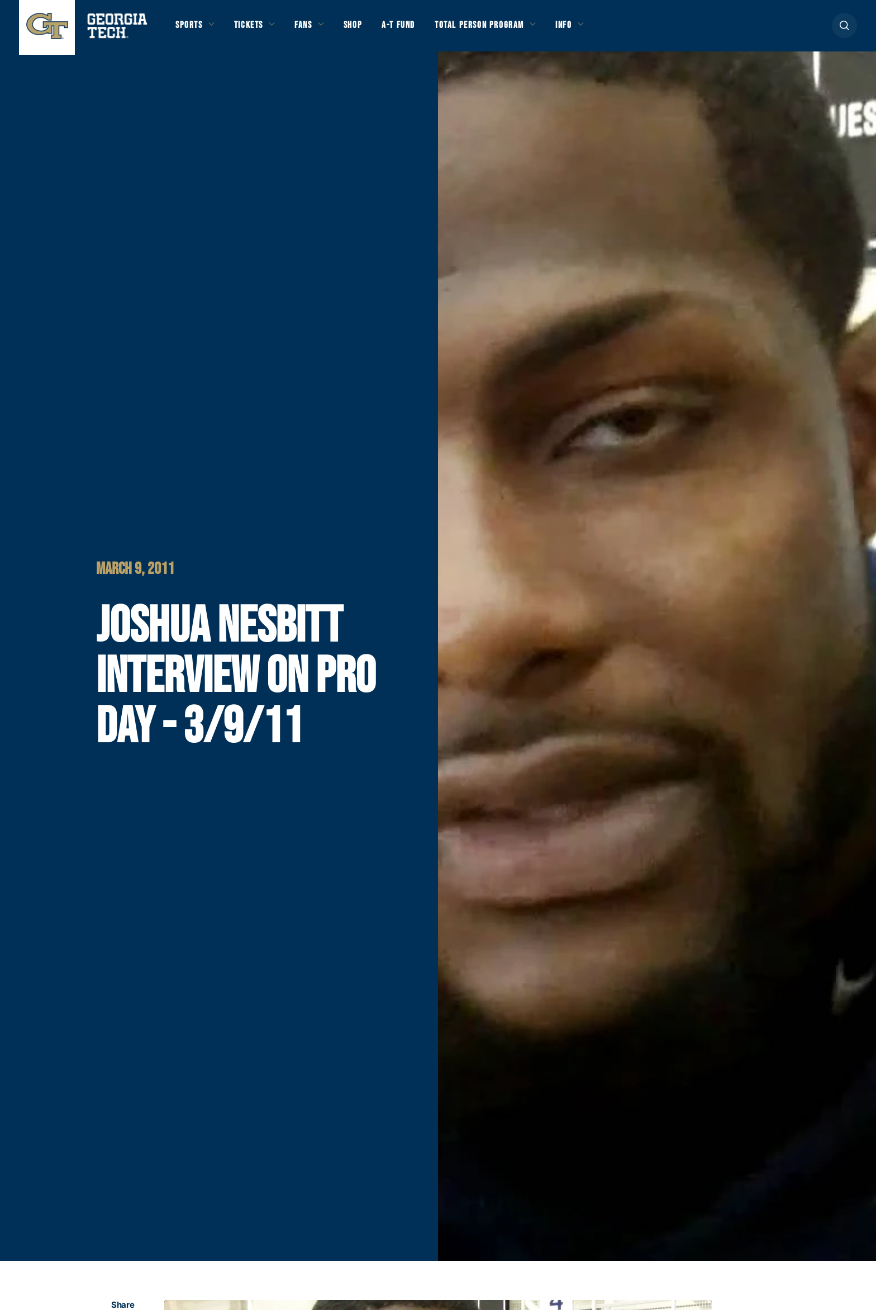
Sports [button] (190, 29)
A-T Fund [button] (417, 29)
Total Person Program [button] (505, 29)
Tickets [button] (255, 29)
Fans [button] (315, 29)
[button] (844, 28)
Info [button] (598, 29)
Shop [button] (368, 29)
